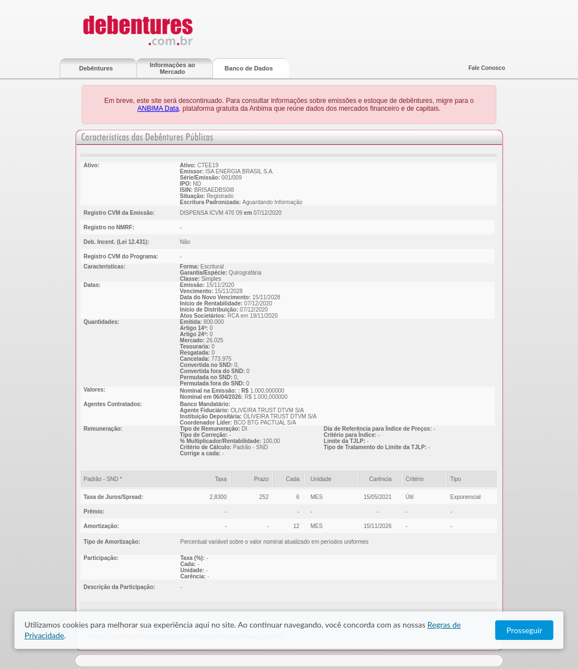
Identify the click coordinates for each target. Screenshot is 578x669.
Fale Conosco (486, 68)
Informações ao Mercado (172, 68)
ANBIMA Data (158, 108)
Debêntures (96, 68)
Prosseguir (524, 630)
